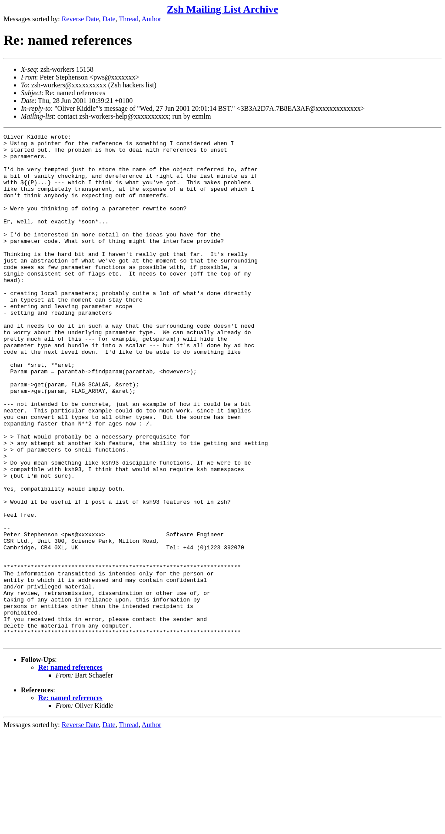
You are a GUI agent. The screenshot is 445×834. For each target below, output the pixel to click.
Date (109, 19)
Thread (128, 19)
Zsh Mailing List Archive (222, 9)
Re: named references (70, 769)
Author (151, 19)
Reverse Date (80, 19)
